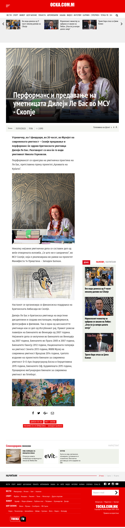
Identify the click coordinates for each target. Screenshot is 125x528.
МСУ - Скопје (50, 423)
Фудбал (16, 497)
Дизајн (66, 502)
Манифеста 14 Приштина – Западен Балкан (43, 427)
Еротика (44, 512)
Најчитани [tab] (110, 262)
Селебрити (35, 507)
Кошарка (24, 497)
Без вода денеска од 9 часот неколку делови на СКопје (31, 24)
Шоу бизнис (31, 15)
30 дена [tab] (116, 477)
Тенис (38, 497)
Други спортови (57, 497)
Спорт (15, 15)
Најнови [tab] (97, 262)
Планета (42, 15)
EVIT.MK (62, 452)
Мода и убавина (27, 502)
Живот (22, 15)
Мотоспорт (46, 497)
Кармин (86, 15)
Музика (27, 507)
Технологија (18, 512)
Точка (9, 128)
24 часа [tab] (101, 477)
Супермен (95, 15)
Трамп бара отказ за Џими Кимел (108, 22)
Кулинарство (58, 502)
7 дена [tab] (109, 477)
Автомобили (52, 15)
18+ (111, 15)
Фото (62, 485)
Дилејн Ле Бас (36, 423)
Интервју (77, 15)
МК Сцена (44, 507)
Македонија (18, 492)
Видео (69, 15)
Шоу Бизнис (11, 507)
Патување (48, 502)
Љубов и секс (38, 502)
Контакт (116, 503)
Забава (62, 15)
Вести (9, 15)
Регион (26, 492)
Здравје (17, 502)
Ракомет (31, 497)
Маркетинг (108, 503)
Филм (21, 507)
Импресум (98, 503)
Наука (10, 512)
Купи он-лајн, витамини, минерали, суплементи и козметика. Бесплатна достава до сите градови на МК (70, 459)
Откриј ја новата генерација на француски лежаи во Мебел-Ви (33, 459)
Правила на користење (111, 514)
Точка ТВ (104, 15)
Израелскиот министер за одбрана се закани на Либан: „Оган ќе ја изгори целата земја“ (69, 25)
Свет (32, 492)
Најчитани (11, 476)
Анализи (38, 492)
